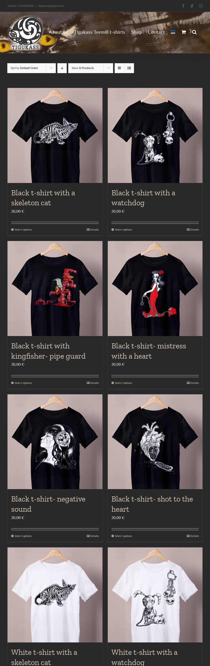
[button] (194, 31)
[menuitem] (173, 31)
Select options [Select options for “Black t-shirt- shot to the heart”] (123, 536)
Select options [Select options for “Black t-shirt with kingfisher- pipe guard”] (23, 383)
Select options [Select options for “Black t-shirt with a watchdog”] (123, 229)
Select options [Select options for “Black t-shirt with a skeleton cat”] (23, 229)
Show (83, 68)
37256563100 (26, 6)
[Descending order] (62, 68)
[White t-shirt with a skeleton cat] (55, 594)
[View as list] (129, 68)
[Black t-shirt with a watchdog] (155, 135)
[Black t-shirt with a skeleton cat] (55, 135)
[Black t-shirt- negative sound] (55, 441)
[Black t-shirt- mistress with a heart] (155, 288)
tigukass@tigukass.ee (51, 6)
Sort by (24, 68)
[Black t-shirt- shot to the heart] (155, 441)
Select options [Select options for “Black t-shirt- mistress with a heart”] (123, 383)
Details (94, 229)
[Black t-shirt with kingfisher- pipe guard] (55, 288)
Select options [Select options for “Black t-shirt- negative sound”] (23, 536)
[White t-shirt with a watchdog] (155, 594)
